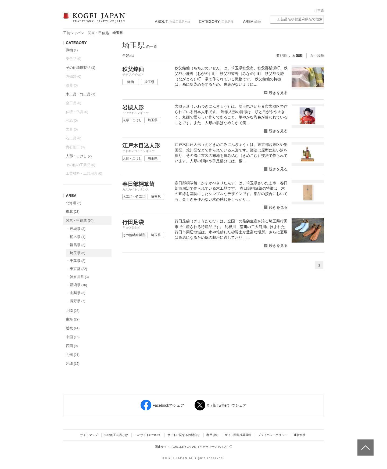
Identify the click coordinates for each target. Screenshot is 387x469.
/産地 (252, 21)
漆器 (72, 85)
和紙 (72, 120)
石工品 (73, 138)
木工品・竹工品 (80, 94)
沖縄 (73, 364)
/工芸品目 (216, 21)
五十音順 (317, 55)
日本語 (319, 10)
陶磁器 (73, 76)
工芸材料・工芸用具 (84, 173)
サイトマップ (89, 434)
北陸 (73, 311)
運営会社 (300, 434)
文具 (72, 129)
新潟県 (78, 285)
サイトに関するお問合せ (183, 434)
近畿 (73, 328)
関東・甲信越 (98, 33)
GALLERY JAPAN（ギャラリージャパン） (202, 447)
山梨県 (77, 293)
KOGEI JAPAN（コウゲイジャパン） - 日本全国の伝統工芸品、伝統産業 (93, 20)
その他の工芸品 (80, 165)
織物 (72, 50)
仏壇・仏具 (77, 112)
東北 (73, 212)
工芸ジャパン (73, 33)
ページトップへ (364, 443)
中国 (73, 337)
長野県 (77, 301)
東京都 (78, 269)
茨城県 (77, 229)
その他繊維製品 (80, 68)
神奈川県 (79, 277)
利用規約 (212, 434)
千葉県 (77, 261)
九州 (73, 355)
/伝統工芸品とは (172, 21)
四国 (72, 346)
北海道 (73, 203)
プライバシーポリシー (272, 434)
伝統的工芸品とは (116, 434)
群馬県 (77, 245)
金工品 (73, 103)
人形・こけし (79, 156)
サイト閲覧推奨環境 (238, 434)
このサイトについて (147, 434)
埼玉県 (77, 253)
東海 (73, 319)
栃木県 (77, 237)
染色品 (73, 59)
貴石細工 (75, 147)
